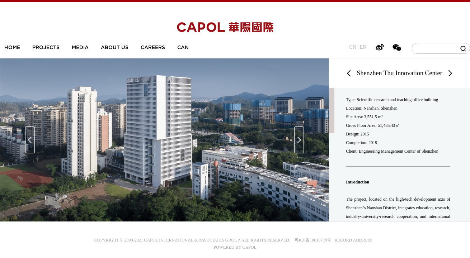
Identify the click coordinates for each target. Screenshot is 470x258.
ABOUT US (114, 47)
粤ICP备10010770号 (313, 240)
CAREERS (153, 47)
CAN (183, 47)
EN (363, 47)
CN (352, 47)
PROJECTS (46, 47)
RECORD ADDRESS (351, 240)
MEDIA (80, 47)
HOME (12, 47)
